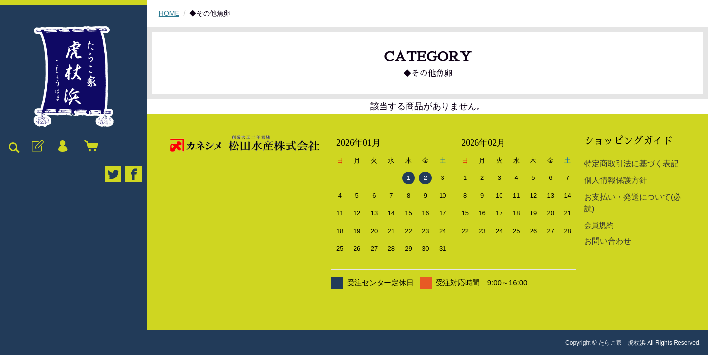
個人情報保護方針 (615, 180)
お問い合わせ (607, 241)
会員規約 (599, 225)
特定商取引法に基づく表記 (631, 163)
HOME (169, 13)
